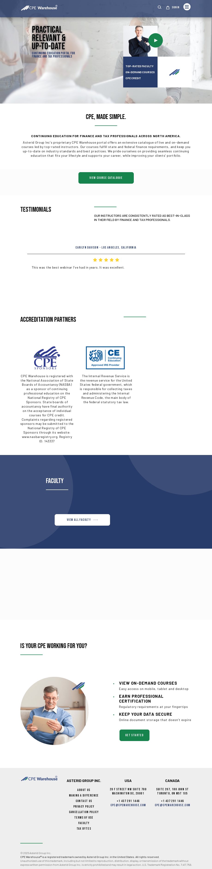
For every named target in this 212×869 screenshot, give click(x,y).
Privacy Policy (84, 806)
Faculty (84, 823)
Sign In (175, 7)
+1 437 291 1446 (128, 801)
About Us (83, 790)
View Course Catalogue (106, 178)
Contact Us (84, 801)
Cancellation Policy (84, 812)
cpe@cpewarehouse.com (128, 805)
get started (134, 735)
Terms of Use (83, 818)
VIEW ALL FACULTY (82, 520)
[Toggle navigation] (187, 7)
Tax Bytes (84, 829)
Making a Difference (84, 795)
